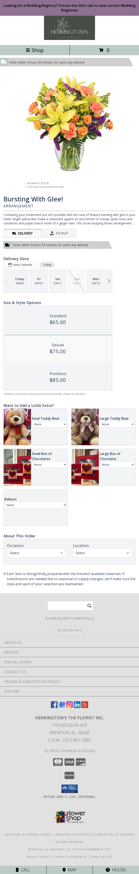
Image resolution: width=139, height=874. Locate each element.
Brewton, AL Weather (46, 849)
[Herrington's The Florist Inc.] (69, 39)
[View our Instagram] (69, 706)
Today (47, 265)
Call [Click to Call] (23, 870)
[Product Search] (70, 606)
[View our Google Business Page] (61, 706)
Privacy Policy (39, 857)
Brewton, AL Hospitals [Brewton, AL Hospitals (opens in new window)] (75, 834)
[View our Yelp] (84, 706)
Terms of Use (101, 857)
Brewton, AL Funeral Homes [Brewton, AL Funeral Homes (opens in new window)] (28, 834)
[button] (69, 789)
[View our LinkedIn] (77, 706)
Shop (35, 50)
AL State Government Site (89, 849)
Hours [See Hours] (116, 870)
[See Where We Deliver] (69, 630)
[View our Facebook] (54, 706)
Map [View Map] (69, 870)
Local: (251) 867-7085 (69, 740)
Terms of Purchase (71, 857)
